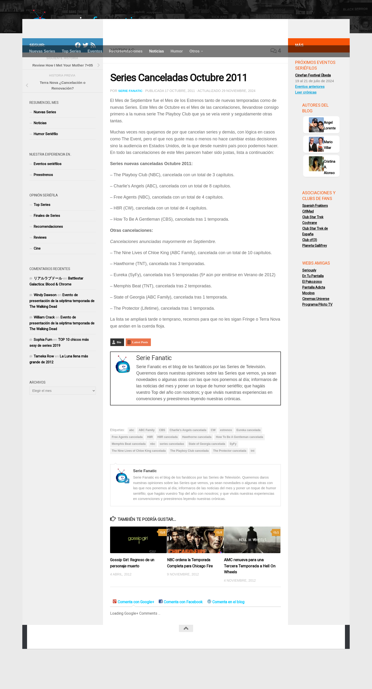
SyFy (233, 469)
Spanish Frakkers (315, 232)
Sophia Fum (43, 366)
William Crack (44, 343)
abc (131, 456)
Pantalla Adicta (313, 313)
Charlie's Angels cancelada (188, 456)
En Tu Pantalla (313, 302)
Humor (177, 51)
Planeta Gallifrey (314, 272)
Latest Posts (140, 368)
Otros (194, 51)
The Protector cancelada (229, 476)
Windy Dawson (45, 321)
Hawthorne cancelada (196, 463)
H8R (150, 463)
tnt (252, 476)
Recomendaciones (125, 51)
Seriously (309, 296)
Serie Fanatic (130, 117)
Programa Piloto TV (317, 331)
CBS (162, 456)
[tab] (133, 628)
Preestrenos (43, 201)
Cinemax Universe (315, 325)
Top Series (71, 51)
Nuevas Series (42, 51)
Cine (37, 274)
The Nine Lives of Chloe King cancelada (139, 476)
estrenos (226, 456)
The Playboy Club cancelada (189, 476)
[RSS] (93, 71)
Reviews (40, 263)
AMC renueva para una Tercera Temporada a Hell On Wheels (249, 591)
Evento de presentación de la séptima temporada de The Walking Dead (61, 327)
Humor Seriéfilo (46, 160)
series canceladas (172, 469)
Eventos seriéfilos (47, 190)
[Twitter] (85, 71)
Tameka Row (44, 382)
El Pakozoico (312, 308)
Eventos (95, 51)
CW (213, 456)
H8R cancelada (167, 463)
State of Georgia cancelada (207, 469)
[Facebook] (78, 71)
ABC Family (146, 456)
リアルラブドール (48, 304)
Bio (119, 368)
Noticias (156, 51)
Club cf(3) (309, 266)
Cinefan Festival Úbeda (313, 101)
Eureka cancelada (248, 456)
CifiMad (308, 237)
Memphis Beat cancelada (129, 469)
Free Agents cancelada (127, 463)
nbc (152, 469)
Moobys (308, 319)
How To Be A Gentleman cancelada (239, 463)
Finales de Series (47, 242)
